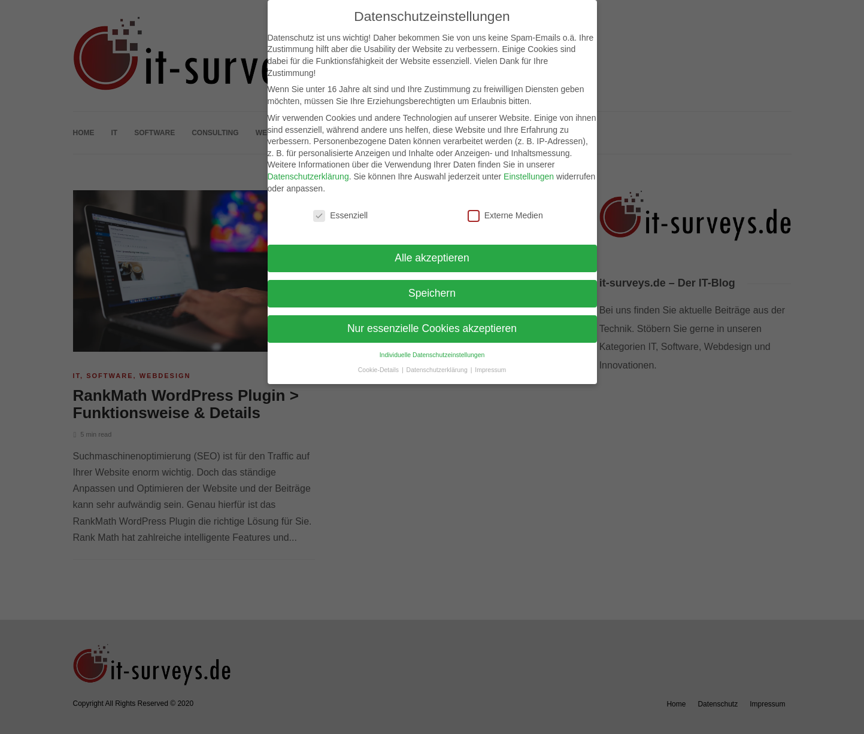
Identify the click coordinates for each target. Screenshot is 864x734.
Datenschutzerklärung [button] (438, 369)
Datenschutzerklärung (308, 176)
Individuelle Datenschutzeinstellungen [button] (432, 354)
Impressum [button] (490, 369)
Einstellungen (529, 176)
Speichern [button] (432, 293)
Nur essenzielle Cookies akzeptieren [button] (432, 328)
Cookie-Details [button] (379, 369)
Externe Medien (505, 215)
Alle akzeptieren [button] (432, 258)
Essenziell (340, 215)
